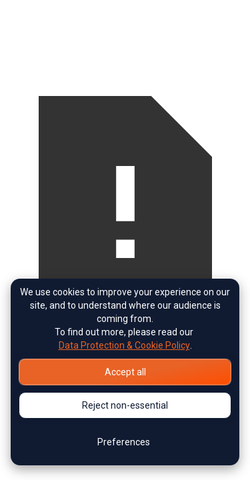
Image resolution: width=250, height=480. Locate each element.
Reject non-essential (125, 405)
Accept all (125, 372)
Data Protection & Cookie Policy (124, 345)
